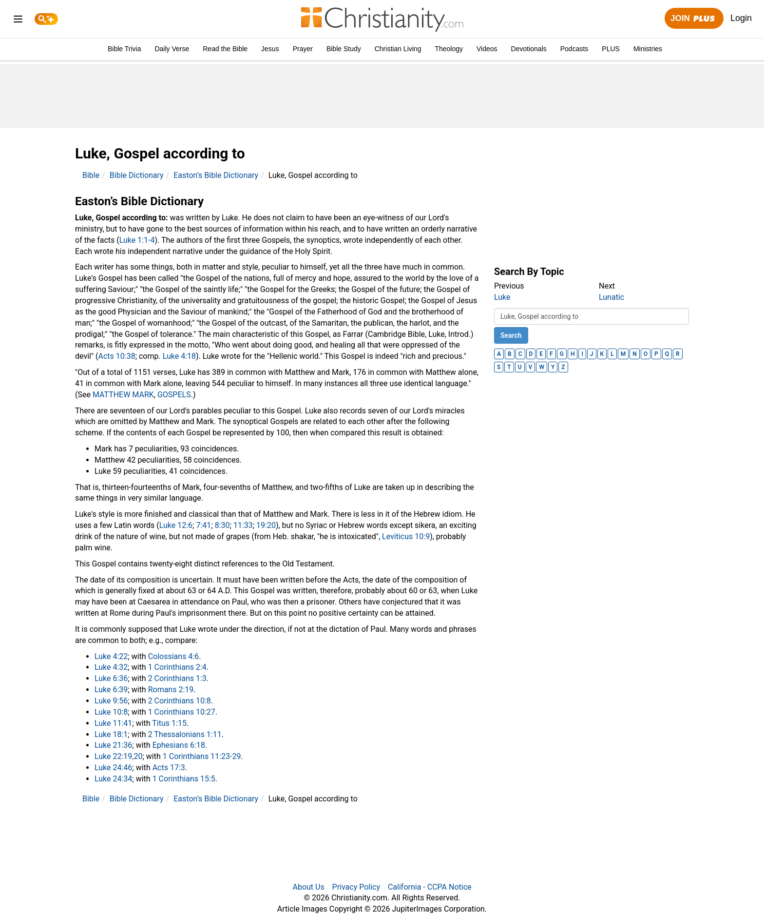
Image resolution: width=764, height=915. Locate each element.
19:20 (266, 525)
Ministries (647, 49)
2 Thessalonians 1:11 (185, 734)
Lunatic (611, 297)
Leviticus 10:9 (406, 536)
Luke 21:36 (113, 745)
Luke (502, 297)
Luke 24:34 (113, 778)
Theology (449, 49)
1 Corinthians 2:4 (177, 667)
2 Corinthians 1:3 (177, 678)
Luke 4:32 (111, 667)
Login (741, 18)
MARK (142, 394)
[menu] (18, 21)
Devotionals (529, 49)
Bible (90, 175)
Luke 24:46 (113, 767)
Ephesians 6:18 (179, 745)
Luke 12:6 (175, 525)
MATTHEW (111, 394)
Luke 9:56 (111, 700)
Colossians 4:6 (173, 656)
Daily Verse (171, 49)
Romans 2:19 (171, 689)
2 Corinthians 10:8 (179, 700)
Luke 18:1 (111, 734)
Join (693, 19)
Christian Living (398, 49)
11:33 (243, 525)
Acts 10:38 (116, 356)
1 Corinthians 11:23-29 (202, 756)
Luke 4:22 (111, 656)
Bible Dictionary (137, 175)
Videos (487, 49)
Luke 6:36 (111, 678)
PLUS (611, 49)
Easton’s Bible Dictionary (215, 175)
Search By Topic (529, 271)
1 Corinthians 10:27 (181, 712)
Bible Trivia (124, 49)
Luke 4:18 (179, 356)
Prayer (303, 49)
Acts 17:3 (169, 767)
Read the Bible (225, 49)
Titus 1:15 (169, 723)
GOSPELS (174, 394)
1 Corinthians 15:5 (184, 778)
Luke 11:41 (113, 723)
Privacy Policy (356, 887)
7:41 (203, 525)
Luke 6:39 (111, 689)
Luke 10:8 (111, 712)
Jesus (270, 49)
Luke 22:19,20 (118, 756)
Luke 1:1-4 (137, 240)
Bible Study (343, 49)
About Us (308, 887)
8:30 (222, 525)
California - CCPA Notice (430, 887)
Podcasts (574, 49)
